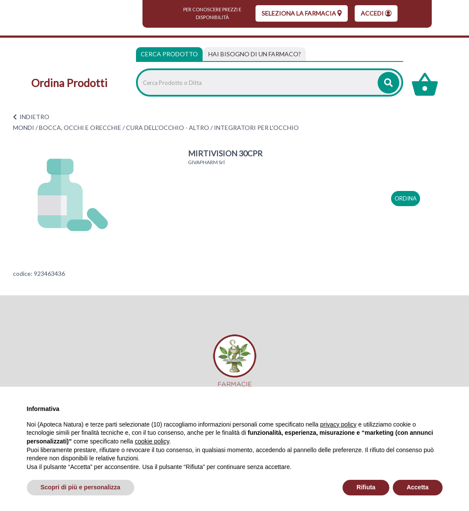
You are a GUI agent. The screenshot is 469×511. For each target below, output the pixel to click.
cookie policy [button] (152, 441)
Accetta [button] (418, 487)
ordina (406, 198)
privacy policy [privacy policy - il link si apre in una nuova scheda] (338, 424)
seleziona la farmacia (302, 13)
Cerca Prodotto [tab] (169, 54)
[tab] (255, 54)
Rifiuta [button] (365, 487)
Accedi (376, 13)
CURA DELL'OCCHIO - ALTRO (167, 127)
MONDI (23, 127)
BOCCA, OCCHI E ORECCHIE (80, 127)
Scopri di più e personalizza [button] (80, 487)
